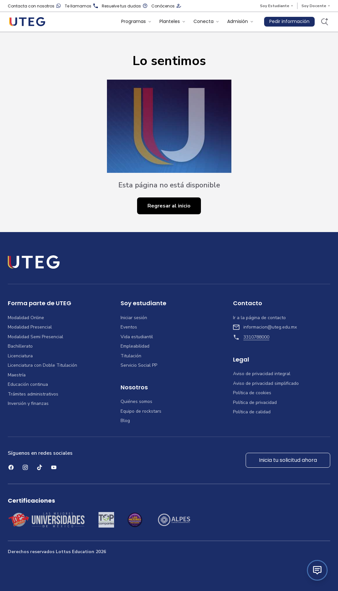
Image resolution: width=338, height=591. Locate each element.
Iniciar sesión (134, 318)
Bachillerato (20, 346)
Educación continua (28, 384)
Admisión (240, 21)
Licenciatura (20, 356)
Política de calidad (252, 412)
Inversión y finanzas (28, 404)
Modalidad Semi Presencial (35, 337)
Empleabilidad (135, 346)
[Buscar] (324, 22)
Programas (136, 21)
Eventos (129, 327)
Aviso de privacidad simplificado (266, 383)
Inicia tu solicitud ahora (288, 460)
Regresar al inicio (169, 205)
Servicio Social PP (139, 365)
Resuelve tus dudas (124, 6)
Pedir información (289, 21)
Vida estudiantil (137, 337)
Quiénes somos (136, 402)
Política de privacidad (255, 403)
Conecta (206, 21)
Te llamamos (81, 6)
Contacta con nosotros (34, 6)
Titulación (131, 356)
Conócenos (166, 6)
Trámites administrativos (33, 394)
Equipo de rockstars (141, 411)
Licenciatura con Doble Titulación (42, 365)
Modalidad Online (26, 318)
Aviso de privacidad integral (261, 374)
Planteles (172, 21)
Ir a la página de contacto (259, 318)
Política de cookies (252, 393)
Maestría (17, 375)
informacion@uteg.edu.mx (265, 327)
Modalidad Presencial (30, 327)
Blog (125, 421)
